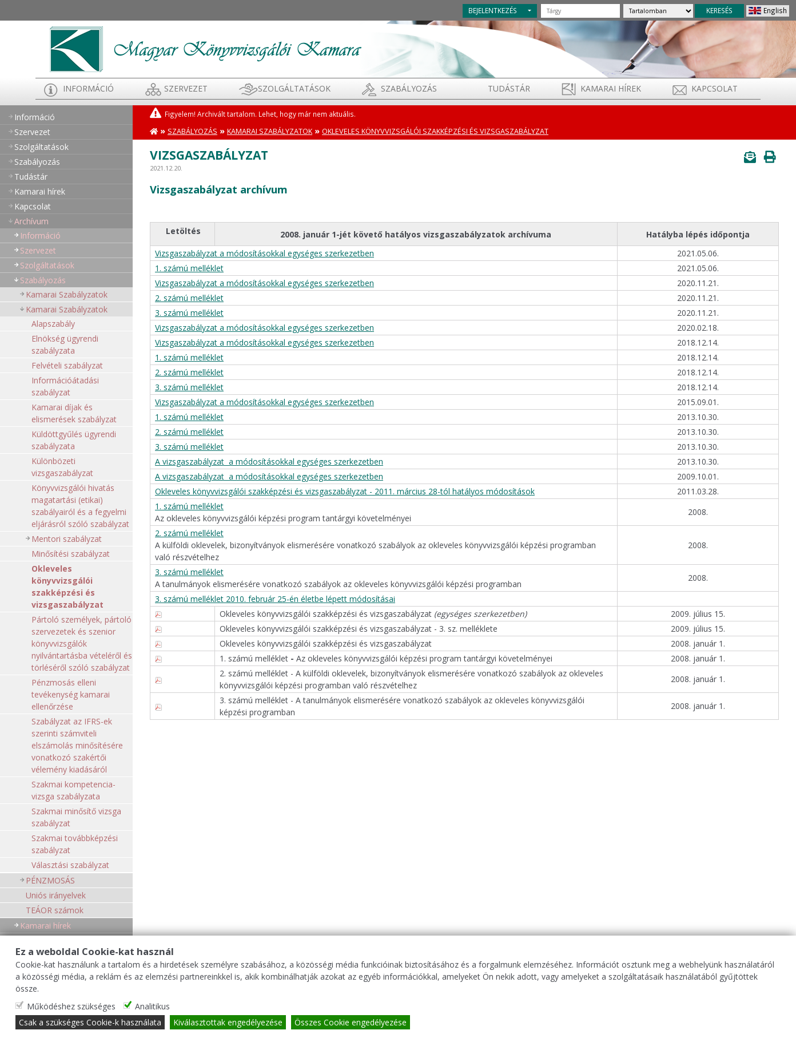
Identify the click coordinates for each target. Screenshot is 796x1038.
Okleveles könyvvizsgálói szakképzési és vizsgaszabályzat (67, 586)
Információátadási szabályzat (65, 386)
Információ (88, 88)
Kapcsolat (714, 88)
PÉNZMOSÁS (50, 880)
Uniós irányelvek (56, 895)
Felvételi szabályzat (67, 365)
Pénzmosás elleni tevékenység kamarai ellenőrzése (70, 694)
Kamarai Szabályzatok (67, 294)
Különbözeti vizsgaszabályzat (62, 466)
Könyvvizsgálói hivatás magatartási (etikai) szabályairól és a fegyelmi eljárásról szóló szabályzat (80, 505)
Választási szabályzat (70, 864)
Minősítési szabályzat (70, 553)
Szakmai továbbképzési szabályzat (74, 844)
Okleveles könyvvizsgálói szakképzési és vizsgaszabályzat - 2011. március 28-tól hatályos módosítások (345, 491)
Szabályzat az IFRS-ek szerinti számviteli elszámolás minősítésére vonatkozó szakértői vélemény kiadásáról (77, 745)
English (775, 10)
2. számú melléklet (189, 297)
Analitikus (152, 1006)
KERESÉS (719, 10)
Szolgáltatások (294, 88)
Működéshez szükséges (71, 1006)
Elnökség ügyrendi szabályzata (64, 344)
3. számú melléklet (189, 312)
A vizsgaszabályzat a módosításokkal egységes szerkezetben (269, 461)
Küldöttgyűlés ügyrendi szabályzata (73, 440)
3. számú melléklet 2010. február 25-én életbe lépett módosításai (275, 598)
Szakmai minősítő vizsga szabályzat (76, 817)
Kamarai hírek (610, 88)
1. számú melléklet (189, 268)
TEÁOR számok (54, 910)
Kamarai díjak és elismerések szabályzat (74, 413)
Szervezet (186, 88)
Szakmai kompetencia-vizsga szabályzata (73, 790)
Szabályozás (192, 131)
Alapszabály (53, 323)
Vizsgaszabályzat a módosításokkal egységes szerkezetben (264, 253)
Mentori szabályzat (66, 538)
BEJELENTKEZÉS (492, 10)
